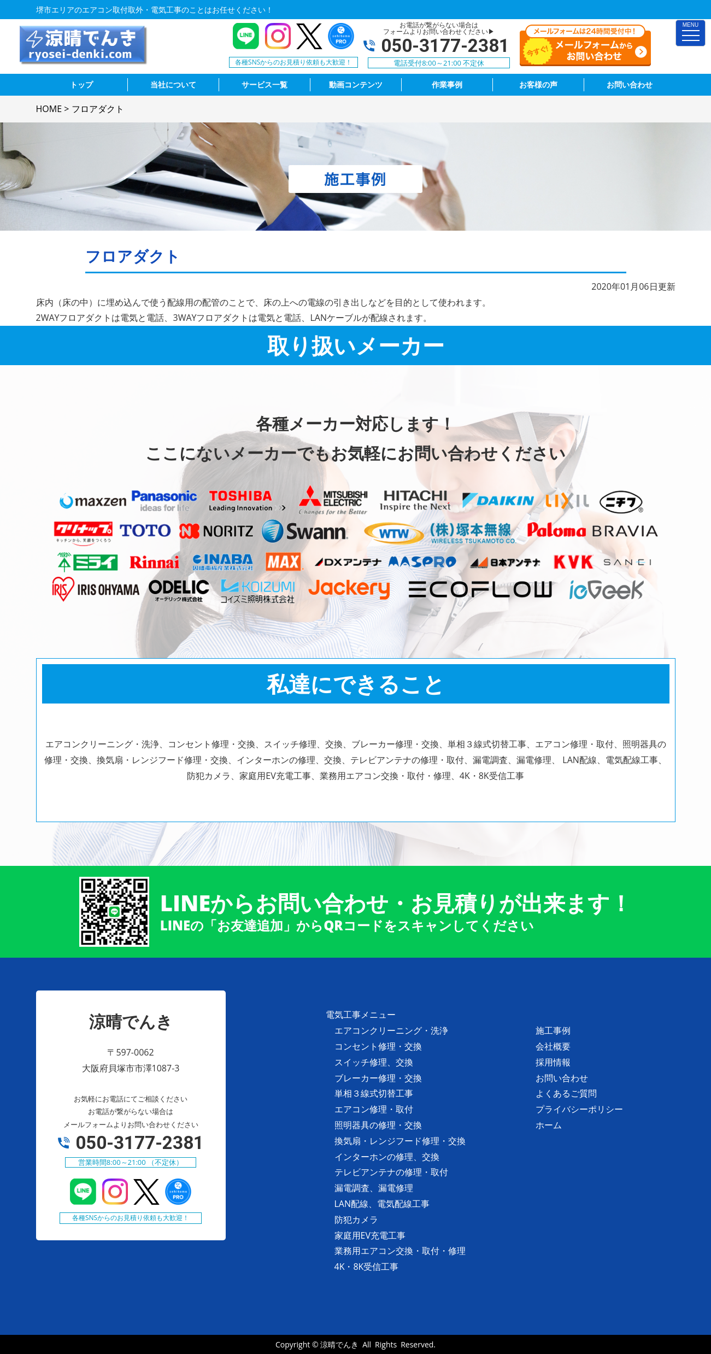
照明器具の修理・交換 (378, 1125)
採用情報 (553, 1062)
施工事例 (553, 1030)
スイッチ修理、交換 (373, 1062)
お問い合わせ (562, 1078)
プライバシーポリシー (579, 1109)
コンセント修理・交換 (378, 1046)
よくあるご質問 (566, 1093)
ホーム (549, 1125)
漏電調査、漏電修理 (373, 1188)
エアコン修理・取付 (373, 1109)
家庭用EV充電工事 (370, 1235)
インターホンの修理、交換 (386, 1157)
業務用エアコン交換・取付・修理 (400, 1251)
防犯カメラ (356, 1220)
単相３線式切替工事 (373, 1093)
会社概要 (553, 1046)
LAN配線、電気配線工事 (382, 1204)
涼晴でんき (339, 1344)
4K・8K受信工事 (366, 1267)
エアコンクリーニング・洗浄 (391, 1030)
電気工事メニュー (361, 1015)
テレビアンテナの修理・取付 (391, 1172)
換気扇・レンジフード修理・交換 (400, 1141)
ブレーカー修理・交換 (378, 1078)
